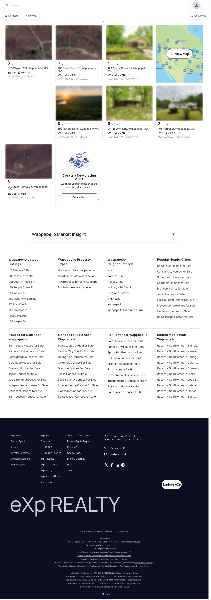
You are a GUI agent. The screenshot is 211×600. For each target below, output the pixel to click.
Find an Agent (18, 441)
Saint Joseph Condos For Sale (77, 396)
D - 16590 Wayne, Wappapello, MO (128, 128)
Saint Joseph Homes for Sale (175, 317)
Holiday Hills (115, 281)
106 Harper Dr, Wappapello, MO (176, 128)
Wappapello (115, 304)
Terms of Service (129, 542)
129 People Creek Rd (21, 287)
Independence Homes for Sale (176, 305)
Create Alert (79, 197)
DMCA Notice (104, 538)
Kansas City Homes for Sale (174, 271)
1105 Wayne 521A (19, 270)
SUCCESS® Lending (51, 453)
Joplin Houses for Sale (23, 374)
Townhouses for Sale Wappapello (79, 281)
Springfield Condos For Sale (75, 357)
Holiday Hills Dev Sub (121, 287)
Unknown (114, 299)
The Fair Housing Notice (143, 562)
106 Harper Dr (17, 321)
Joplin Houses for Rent (122, 369)
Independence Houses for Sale (28, 385)
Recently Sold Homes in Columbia (178, 362)
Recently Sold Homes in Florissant (178, 391)
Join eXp (15, 447)
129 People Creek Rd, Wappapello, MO (128, 69)
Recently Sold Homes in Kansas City (178, 351)
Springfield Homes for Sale (174, 277)
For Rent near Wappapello (74, 287)
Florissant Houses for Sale (25, 391)
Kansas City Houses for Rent (126, 347)
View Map (179, 54)
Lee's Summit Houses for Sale (27, 379)
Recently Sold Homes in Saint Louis (178, 345)
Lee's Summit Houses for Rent (127, 375)
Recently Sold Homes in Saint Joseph (178, 396)
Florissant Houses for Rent (124, 386)
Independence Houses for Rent (127, 381)
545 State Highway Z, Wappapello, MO (28, 188)
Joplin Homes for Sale (171, 294)
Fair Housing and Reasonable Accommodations (104, 545)
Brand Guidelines (76, 459)
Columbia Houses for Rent (124, 358)
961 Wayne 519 (18, 293)
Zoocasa (45, 441)
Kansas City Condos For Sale (76, 351)
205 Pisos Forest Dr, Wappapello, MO (77, 69)
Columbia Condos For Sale (75, 362)
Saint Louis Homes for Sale (174, 266)
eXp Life (45, 435)
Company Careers (20, 459)
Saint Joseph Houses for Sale (27, 396)
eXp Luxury (46, 470)
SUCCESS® (46, 447)
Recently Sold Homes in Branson (178, 368)
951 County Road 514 (22, 281)
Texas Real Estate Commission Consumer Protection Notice (104, 559)
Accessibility (47, 482)
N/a (110, 270)
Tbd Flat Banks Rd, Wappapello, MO (78, 128)
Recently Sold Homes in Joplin (176, 374)
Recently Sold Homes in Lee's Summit (178, 379)
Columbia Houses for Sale (25, 362)
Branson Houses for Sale (24, 368)
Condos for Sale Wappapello (76, 276)
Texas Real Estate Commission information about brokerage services (104, 555)
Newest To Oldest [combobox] (32, 15)
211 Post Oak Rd (18, 304)
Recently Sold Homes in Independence (178, 385)
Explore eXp (17, 435)
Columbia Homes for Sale (173, 283)
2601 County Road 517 (22, 299)
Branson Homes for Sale (172, 288)
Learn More (144, 566)
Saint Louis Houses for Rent (125, 341)
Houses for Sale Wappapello (76, 270)
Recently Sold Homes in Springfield (178, 357)
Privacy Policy (74, 447)
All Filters (11, 15)
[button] (104, 234)
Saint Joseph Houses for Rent (126, 392)
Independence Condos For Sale (78, 385)
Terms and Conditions (78, 435)
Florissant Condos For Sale (75, 391)
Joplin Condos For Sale (72, 374)
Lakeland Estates (118, 293)
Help (69, 464)
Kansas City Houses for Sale (26, 351)
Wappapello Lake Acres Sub (125, 310)
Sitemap (71, 470)
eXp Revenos (47, 459)
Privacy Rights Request (79, 441)
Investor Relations (20, 453)
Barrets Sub (115, 276)
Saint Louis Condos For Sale (76, 345)
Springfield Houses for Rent (125, 352)
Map (105, 594)
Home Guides (18, 464)
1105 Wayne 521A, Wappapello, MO (28, 68)
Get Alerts (198, 15)
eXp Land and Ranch (51, 476)
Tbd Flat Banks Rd (20, 310)
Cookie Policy (74, 453)
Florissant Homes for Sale (173, 311)
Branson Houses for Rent (124, 364)
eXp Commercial (49, 464)
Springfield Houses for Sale (26, 357)
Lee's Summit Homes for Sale (175, 300)
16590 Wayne (17, 316)
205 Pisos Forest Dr (21, 276)
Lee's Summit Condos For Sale (77, 379)
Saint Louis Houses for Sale (26, 345)
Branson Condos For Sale (74, 368)
